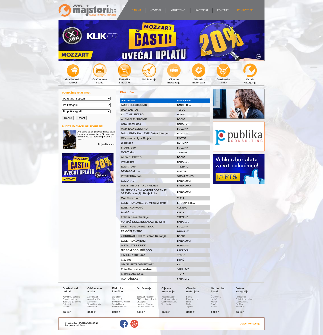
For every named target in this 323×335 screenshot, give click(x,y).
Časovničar (216, 297)
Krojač (214, 299)
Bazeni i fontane (70, 299)
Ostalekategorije (250, 79)
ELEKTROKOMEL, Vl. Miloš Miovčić (143, 202)
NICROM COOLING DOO (136, 250)
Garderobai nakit (223, 79)
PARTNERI (201, 10)
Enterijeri (67, 304)
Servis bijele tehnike (121, 302)
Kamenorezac (192, 299)
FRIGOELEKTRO (131, 231)
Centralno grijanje (170, 299)
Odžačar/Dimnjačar (145, 307)
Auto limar (92, 302)
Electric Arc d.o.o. (132, 273)
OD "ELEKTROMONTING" (137, 264)
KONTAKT (223, 10)
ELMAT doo (128, 166)
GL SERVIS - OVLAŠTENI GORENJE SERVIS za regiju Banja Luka (144, 192)
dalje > (67, 311)
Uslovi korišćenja (250, 323)
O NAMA (136, 10)
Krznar (214, 302)
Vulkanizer (92, 307)
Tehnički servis (94, 304)
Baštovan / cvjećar (145, 297)
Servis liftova (118, 304)
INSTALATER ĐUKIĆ (134, 245)
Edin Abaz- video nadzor (136, 269)
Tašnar (214, 307)
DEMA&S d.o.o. (130, 171)
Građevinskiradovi (73, 79)
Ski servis (240, 307)
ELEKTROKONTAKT (134, 240)
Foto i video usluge (244, 299)
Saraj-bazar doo (131, 123)
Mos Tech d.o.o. (131, 198)
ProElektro (128, 161)
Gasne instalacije (169, 302)
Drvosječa (141, 302)
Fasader (66, 307)
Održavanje (149, 78)
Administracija (93, 325)
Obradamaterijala (198, 79)
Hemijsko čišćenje (145, 304)
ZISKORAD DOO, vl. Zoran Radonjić (143, 236)
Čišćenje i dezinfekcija (147, 299)
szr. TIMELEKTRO (132, 114)
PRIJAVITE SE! (245, 10)
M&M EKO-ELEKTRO (134, 128)
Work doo (127, 142)
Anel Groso (128, 212)
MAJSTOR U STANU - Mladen (139, 185)
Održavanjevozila (99, 79)
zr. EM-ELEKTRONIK (134, 119)
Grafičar (239, 304)
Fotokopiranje (242, 302)
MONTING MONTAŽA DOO (137, 226)
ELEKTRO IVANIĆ (132, 207)
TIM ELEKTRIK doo (133, 255)
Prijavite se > (106, 144)
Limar (188, 302)
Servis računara (119, 307)
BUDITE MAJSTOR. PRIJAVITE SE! (82, 126)
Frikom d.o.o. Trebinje (135, 217)
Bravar (189, 297)
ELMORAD (128, 180)
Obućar (214, 304)
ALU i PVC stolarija (71, 297)
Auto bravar (92, 297)
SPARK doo (128, 147)
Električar (116, 297)
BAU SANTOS (130, 109)
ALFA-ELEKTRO (131, 157)
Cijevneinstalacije (174, 79)
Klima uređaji (118, 299)
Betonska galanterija (72, 302)
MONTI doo (128, 152)
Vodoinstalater (168, 297)
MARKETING (178, 10)
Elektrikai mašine (124, 79)
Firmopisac (241, 297)
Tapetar (189, 307)
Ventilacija (166, 304)
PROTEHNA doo (131, 176)
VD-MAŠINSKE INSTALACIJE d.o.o (143, 221)
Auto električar (94, 299)
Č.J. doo (126, 259)
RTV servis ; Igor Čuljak (136, 138)
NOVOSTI (155, 10)
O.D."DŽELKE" (130, 278)
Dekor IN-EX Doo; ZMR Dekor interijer (145, 133)
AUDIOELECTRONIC (134, 105)
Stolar (189, 304)
